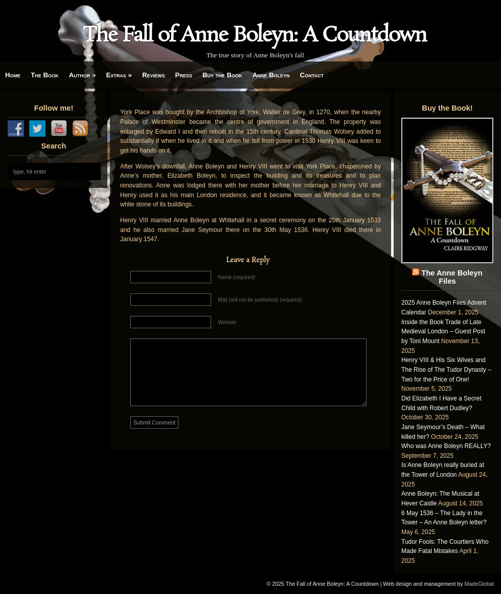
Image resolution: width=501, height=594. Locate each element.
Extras (119, 75)
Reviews (153, 75)
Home (12, 75)
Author (82, 75)
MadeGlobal (479, 584)
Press (183, 75)
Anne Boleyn (271, 75)
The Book (44, 75)
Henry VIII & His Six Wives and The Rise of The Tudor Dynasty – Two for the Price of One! (446, 369)
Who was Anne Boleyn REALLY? (446, 446)
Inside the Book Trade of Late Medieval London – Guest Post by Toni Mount (443, 332)
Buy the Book (222, 75)
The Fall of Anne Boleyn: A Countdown (254, 36)
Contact (312, 75)
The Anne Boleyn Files (451, 277)
